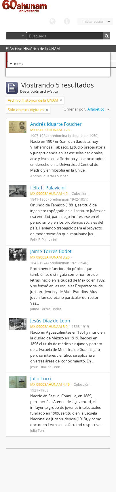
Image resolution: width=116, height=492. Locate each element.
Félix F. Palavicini (48, 188)
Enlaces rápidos (67, 21)
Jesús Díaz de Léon (50, 321)
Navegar (16, 35)
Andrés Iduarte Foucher (56, 124)
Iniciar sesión (93, 21)
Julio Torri (40, 378)
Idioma (52, 21)
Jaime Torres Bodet (51, 251)
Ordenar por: (75, 109)
